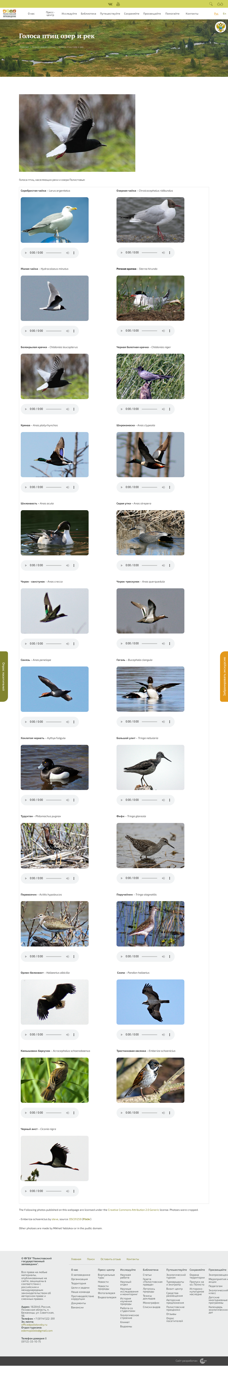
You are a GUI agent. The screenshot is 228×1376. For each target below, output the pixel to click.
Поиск (91, 1259)
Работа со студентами (127, 1309)
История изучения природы (126, 1301)
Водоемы (126, 1326)
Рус (216, 13)
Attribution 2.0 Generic (145, 1209)
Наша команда (80, 1291)
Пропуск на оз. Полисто (197, 1283)
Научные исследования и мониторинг (129, 1291)
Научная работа (125, 1276)
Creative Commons (119, 1209)
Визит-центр (174, 1288)
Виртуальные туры (106, 1276)
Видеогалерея (107, 1297)
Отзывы (171, 1313)
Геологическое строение (129, 1316)
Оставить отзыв (111, 1259)
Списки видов (151, 1307)
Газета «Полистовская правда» (152, 1281)
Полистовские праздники (175, 1308)
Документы (78, 1303)
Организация (79, 1279)
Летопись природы (149, 1290)
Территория (78, 1283)
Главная (24, 46)
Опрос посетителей (174, 1319)
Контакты (192, 13)
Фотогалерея (106, 1293)
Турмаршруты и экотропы (175, 1283)
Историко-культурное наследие (197, 1291)
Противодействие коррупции (82, 1297)
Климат (125, 1322)
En (224, 13)
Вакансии (77, 1307)
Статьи (147, 1274)
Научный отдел (125, 1283)
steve (55, 1219)
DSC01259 (75, 1219)
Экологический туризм (176, 1276)
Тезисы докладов (149, 1297)
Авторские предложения (175, 1301)
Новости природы (103, 1287)
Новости (103, 1281)
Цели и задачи (80, 1287)
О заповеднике (80, 1274)
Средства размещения (174, 1294)
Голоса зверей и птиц (43, 46)
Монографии (151, 1302)
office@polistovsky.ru (34, 1324)
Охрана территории (197, 1276)
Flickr (86, 1219)
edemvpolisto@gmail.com (37, 1330)
